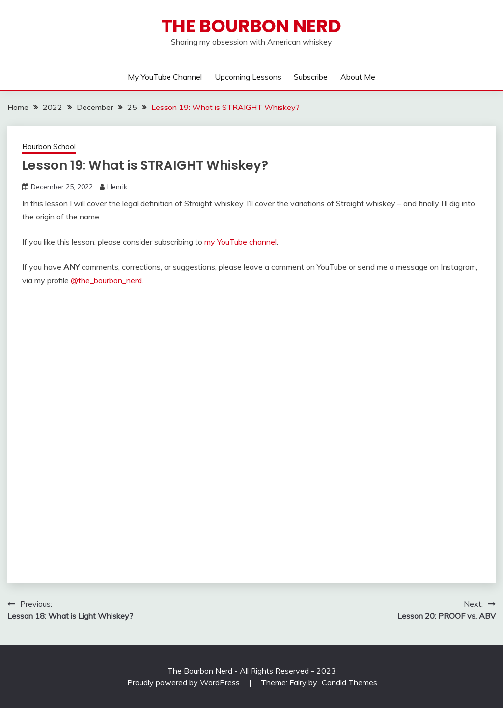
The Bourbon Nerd (251, 26)
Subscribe (311, 77)
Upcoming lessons (248, 77)
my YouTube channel (240, 241)
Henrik (117, 186)
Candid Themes (349, 682)
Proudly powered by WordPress (184, 682)
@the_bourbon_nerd (106, 280)
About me (357, 77)
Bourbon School (49, 146)
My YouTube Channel (165, 77)
